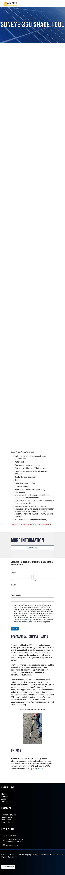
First (12, 580)
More (40, 768)
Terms (52, 855)
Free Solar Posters (9, 822)
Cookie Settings (8, 866)
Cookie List (12, 857)
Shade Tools (6, 817)
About (3, 799)
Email (13, 585)
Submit (14, 628)
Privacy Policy (25, 620)
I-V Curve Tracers (8, 815)
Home (3, 794)
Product (4, 796)
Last (34, 580)
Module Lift (6, 820)
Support (4, 801)
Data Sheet (32, 548)
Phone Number (16, 595)
